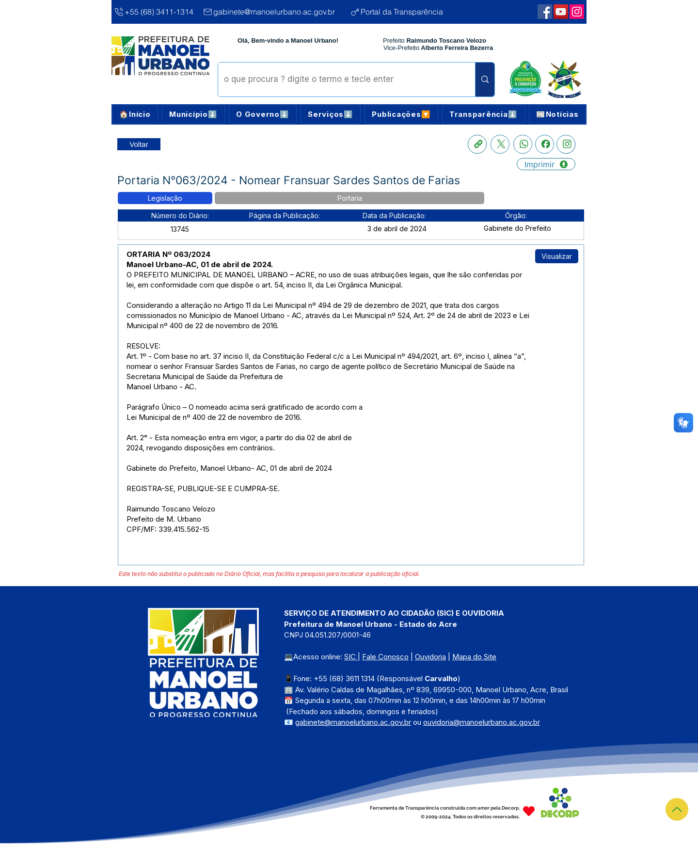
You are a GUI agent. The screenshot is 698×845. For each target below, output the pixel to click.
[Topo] (677, 809)
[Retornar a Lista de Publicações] (138, 144)
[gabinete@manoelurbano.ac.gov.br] (272, 11)
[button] (193, 114)
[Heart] (529, 811)
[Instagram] (565, 144)
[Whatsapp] (522, 144)
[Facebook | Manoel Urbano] (545, 11)
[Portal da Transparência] (405, 11)
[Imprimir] (546, 164)
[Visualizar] (556, 256)
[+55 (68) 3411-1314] (154, 11)
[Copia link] (477, 144)
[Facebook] (544, 144)
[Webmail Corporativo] (577, 11)
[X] (500, 144)
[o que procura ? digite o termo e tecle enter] (339, 79)
